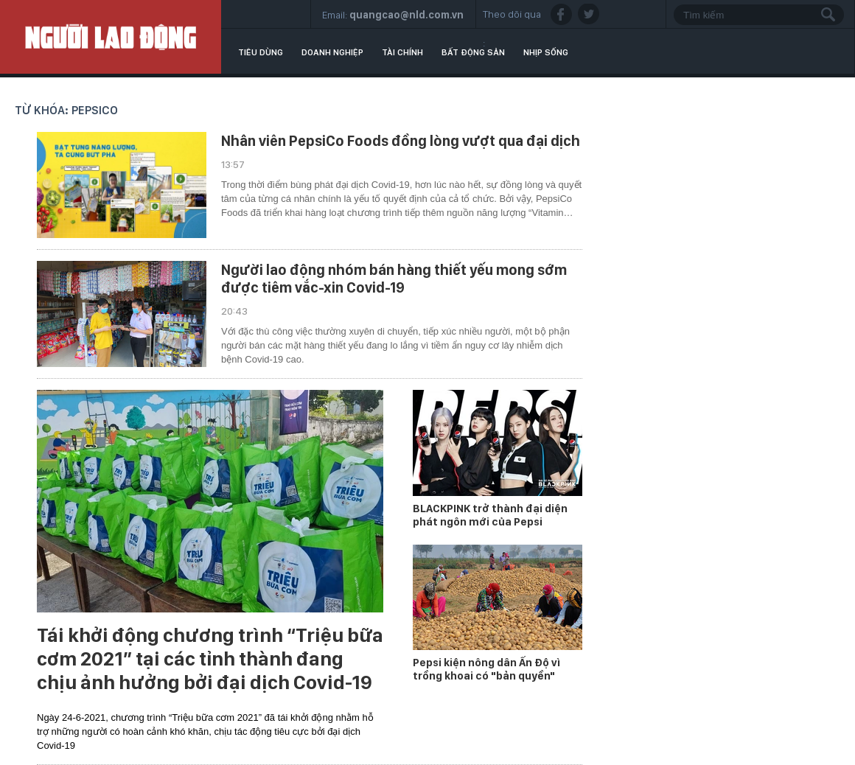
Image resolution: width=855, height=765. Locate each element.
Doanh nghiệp (332, 52)
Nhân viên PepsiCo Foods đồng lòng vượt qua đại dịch (400, 141)
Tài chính (402, 52)
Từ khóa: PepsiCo (66, 110)
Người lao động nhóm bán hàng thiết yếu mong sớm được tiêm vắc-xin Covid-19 (394, 278)
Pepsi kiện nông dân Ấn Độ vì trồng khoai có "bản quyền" (486, 669)
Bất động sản (473, 52)
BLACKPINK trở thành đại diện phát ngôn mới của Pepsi (490, 515)
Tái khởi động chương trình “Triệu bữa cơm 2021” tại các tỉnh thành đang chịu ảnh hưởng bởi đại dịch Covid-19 (210, 658)
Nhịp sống (545, 52)
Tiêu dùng (260, 52)
